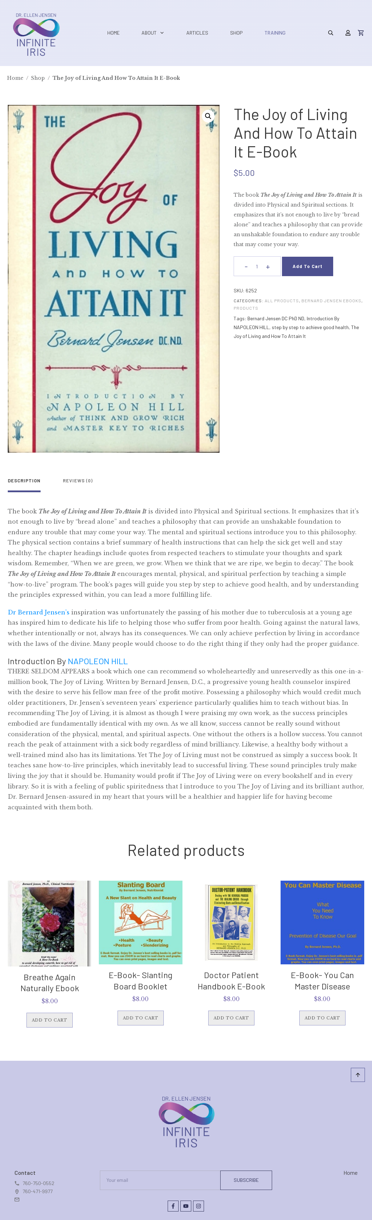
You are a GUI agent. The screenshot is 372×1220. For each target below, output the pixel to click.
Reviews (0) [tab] (67, 480)
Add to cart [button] (49, 1016)
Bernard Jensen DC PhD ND (275, 318)
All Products (282, 300)
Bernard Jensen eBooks (331, 300)
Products (246, 307)
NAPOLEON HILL (99, 657)
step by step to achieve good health (310, 327)
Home (350, 1168)
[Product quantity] (257, 266)
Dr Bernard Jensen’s (39, 608)
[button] (208, 116)
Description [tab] (24, 480)
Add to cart (308, 266)
